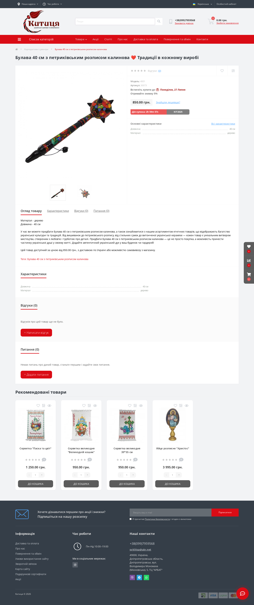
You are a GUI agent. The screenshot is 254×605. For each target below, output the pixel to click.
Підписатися (225, 512)
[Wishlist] (222, 71)
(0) (159, 70)
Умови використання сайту (32, 558)
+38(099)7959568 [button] (142, 544)
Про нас (123, 39)
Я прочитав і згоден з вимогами (161, 519)
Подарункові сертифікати (30, 574)
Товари (81, 39)
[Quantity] (35, 475)
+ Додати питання (36, 375)
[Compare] (233, 71)
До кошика (35, 483)
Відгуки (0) (81, 211)
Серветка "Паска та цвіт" (35, 448)
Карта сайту (22, 569)
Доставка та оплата (146, 39)
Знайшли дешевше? (168, 102)
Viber (132, 577)
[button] (249, 277)
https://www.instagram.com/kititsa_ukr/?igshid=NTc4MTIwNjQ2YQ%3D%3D (75, 565)
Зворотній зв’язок (26, 564)
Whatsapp (146, 577)
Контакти (202, 39)
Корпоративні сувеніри (36, 49)
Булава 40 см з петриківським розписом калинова (57, 259)
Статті (108, 39)
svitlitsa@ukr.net (140, 549)
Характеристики (58, 211)
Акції (96, 39)
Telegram (139, 577)
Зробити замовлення (227, 23)
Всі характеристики (223, 123)
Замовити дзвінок (184, 23)
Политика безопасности (157, 519)
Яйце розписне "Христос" (172, 448)
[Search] (158, 21)
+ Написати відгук (36, 333)
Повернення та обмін (177, 39)
